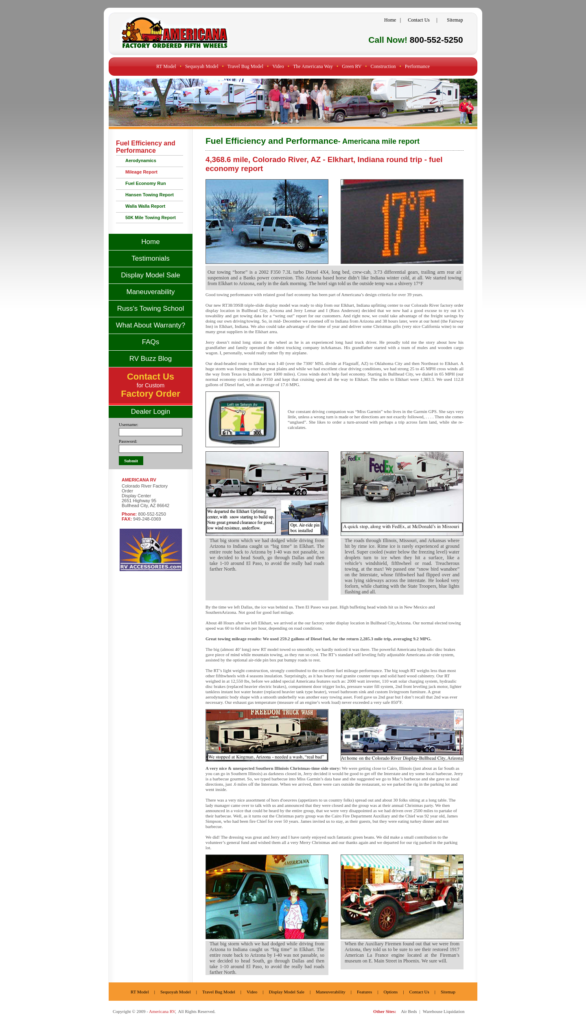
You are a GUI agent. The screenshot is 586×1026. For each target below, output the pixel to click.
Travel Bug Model (245, 66)
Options (390, 991)
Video (278, 66)
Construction (383, 66)
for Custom (150, 386)
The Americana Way (313, 66)
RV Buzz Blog (150, 359)
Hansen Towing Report (149, 194)
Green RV (351, 66)
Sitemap (455, 20)
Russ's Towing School (150, 308)
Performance (417, 66)
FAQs (151, 342)
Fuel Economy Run (145, 183)
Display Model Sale (150, 275)
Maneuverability (150, 292)
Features (364, 991)
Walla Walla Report (145, 206)
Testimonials (150, 258)
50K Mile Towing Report (150, 217)
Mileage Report (141, 171)
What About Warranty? (150, 325)
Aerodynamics (140, 160)
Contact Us (419, 20)
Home (390, 20)
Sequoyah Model (202, 66)
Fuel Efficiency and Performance (145, 147)
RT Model (166, 66)
